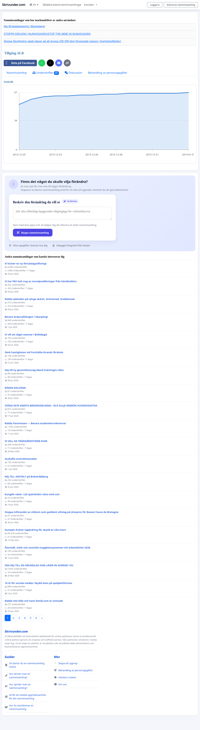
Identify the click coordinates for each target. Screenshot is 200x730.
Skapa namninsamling (33, 232)
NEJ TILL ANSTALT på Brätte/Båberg (26, 476)
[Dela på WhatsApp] (41, 62)
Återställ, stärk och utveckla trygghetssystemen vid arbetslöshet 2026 (47, 547)
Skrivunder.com (13, 5)
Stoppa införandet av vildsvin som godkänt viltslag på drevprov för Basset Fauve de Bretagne (62, 512)
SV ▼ (34, 4)
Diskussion (73, 73)
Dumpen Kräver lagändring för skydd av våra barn (35, 529)
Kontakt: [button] (89, 5)
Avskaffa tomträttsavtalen (21, 458)
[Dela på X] (50, 62)
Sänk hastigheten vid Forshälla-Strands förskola (34, 352)
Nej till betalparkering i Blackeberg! (24, 26)
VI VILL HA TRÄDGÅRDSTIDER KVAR (26, 441)
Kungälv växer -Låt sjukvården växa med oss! (32, 494)
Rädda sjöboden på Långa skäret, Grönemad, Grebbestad (39, 299)
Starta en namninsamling (181, 4)
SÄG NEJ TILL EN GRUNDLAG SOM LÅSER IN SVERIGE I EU (39, 565)
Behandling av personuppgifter (107, 73)
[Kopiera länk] (67, 62)
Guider (10, 657)
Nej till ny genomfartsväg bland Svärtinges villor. (34, 370)
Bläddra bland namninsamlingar (62, 5)
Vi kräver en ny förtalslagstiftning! (25, 263)
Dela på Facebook (19, 63)
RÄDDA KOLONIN (15, 387)
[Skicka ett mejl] (58, 62)
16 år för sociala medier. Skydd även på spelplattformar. (38, 583)
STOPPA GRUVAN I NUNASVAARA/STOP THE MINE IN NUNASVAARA (47, 33)
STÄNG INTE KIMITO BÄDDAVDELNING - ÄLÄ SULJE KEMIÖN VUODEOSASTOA (51, 405)
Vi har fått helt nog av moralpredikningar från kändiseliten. (41, 281)
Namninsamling (17, 73)
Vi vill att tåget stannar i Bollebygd (26, 334)
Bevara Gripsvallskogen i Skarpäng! (26, 316)
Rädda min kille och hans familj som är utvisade (34, 600)
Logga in (155, 4)
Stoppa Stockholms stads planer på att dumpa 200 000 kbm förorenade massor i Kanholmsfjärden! (62, 41)
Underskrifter (45, 73)
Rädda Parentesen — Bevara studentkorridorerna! (35, 423)
